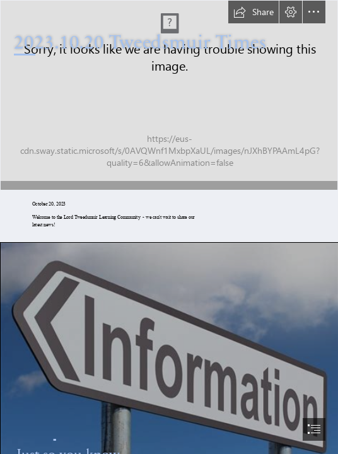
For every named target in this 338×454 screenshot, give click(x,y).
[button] (253, 12)
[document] (169, 227)
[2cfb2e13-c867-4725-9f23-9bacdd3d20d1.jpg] (169, 95)
